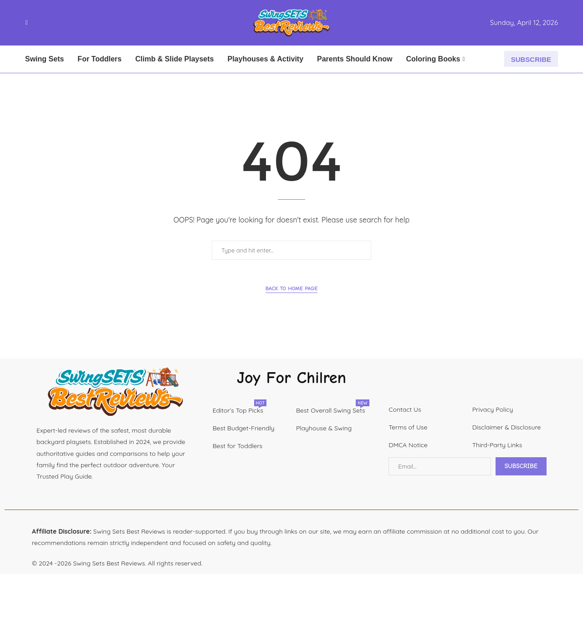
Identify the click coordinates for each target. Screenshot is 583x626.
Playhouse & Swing (324, 428)
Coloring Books (433, 59)
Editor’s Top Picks (238, 410)
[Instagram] (38, 22)
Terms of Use (408, 427)
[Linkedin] (49, 22)
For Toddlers (99, 59)
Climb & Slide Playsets (174, 59)
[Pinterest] (44, 22)
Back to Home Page (292, 288)
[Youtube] (55, 22)
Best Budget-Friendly (244, 428)
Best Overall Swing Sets (330, 410)
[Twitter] (33, 22)
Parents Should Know (354, 59)
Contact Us (405, 409)
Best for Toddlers (237, 446)
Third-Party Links (497, 445)
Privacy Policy (492, 409)
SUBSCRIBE (531, 59)
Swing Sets (44, 59)
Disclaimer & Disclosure (506, 427)
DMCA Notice (408, 445)
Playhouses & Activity (265, 59)
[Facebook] (26, 22)
